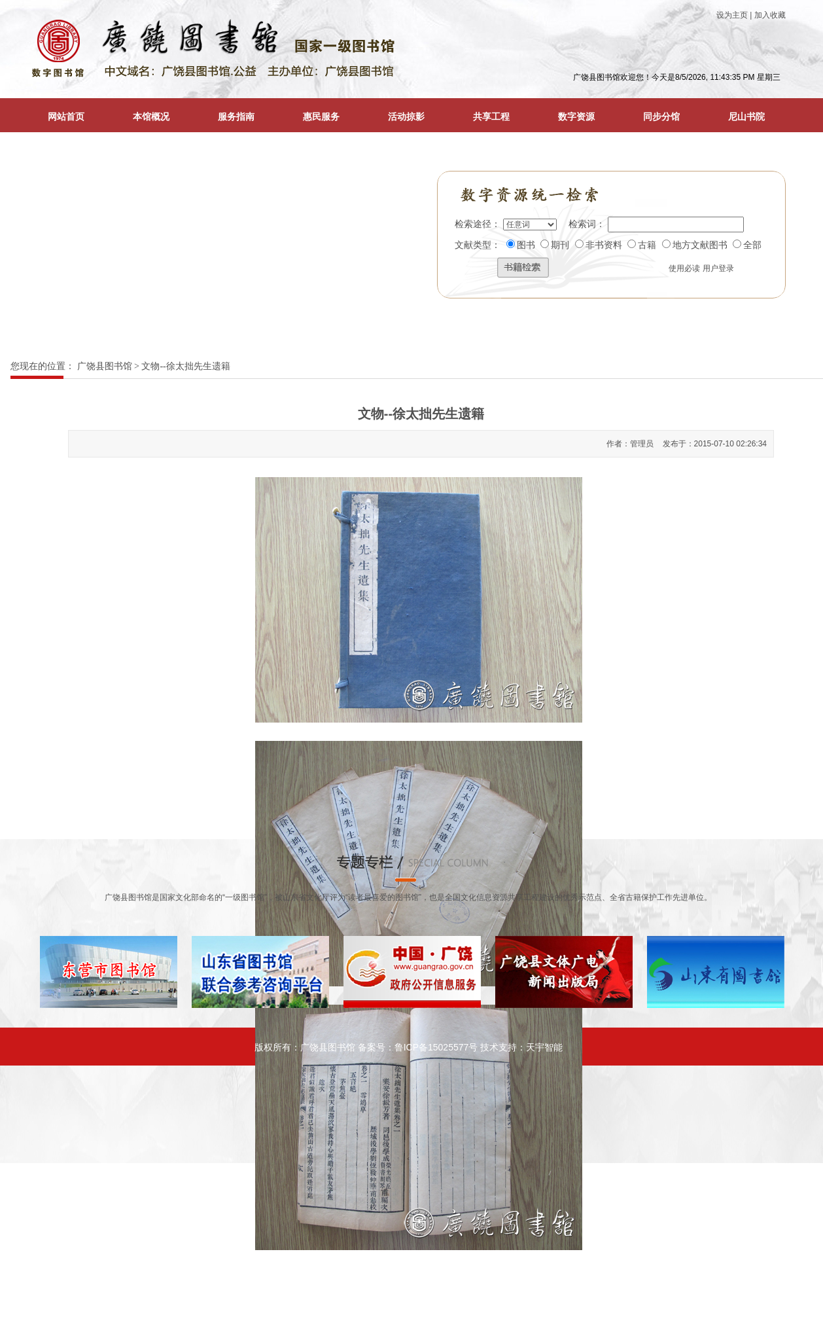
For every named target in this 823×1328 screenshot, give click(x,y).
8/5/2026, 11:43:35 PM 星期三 (727, 77)
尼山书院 (746, 116)
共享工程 (491, 116)
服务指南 (236, 116)
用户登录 (718, 268)
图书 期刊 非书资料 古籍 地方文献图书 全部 (634, 245)
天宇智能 (544, 1047)
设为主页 (732, 15)
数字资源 (576, 116)
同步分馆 (661, 116)
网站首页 (66, 116)
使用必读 (684, 268)
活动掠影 (406, 116)
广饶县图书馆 (104, 366)
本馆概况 (151, 116)
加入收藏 (770, 15)
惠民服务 (321, 116)
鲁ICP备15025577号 (436, 1047)
